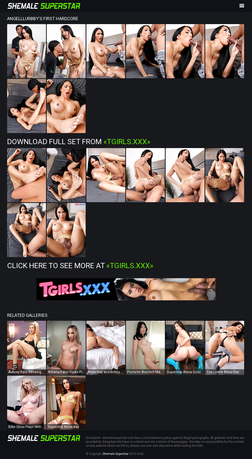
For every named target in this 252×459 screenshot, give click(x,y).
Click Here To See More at (80, 265)
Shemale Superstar (115, 454)
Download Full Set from (78, 141)
